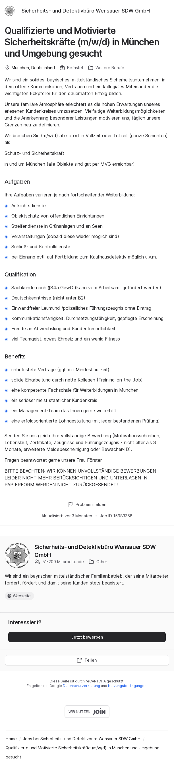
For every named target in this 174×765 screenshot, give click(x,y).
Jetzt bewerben (87, 637)
